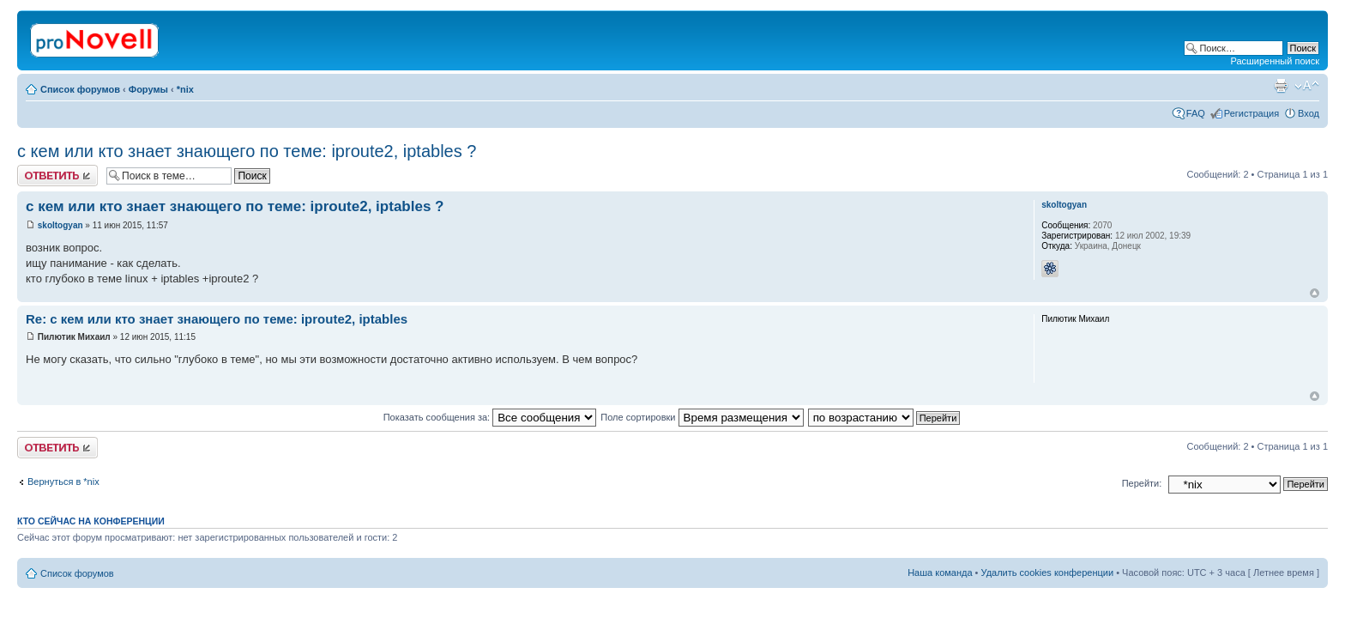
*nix (185, 89)
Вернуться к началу (1314, 293)
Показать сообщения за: (490, 417)
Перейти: (1142, 483)
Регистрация (1251, 113)
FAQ (1195, 113)
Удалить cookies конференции (1047, 572)
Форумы (148, 89)
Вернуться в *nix (63, 481)
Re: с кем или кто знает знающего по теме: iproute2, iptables (216, 319)
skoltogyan (60, 225)
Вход (1308, 113)
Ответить (57, 175)
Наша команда (940, 572)
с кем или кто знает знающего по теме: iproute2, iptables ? (246, 151)
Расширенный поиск (1274, 61)
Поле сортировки (701, 417)
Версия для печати (1280, 86)
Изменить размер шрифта (1306, 86)
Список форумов (80, 89)
